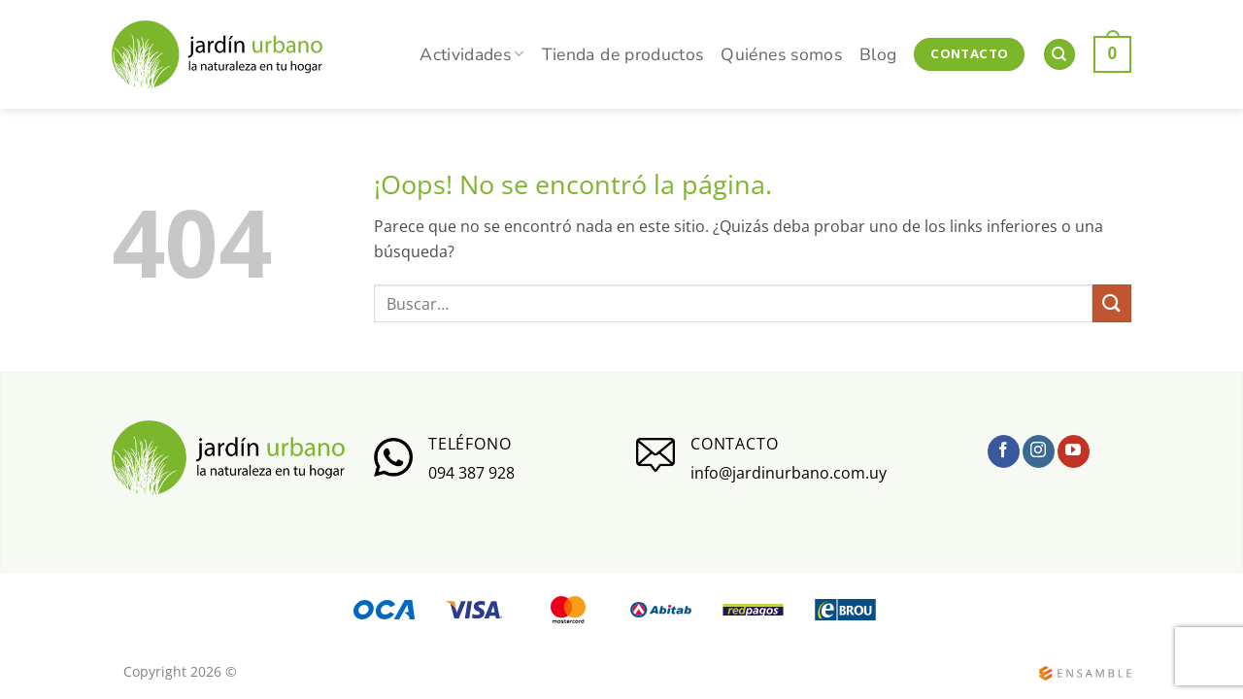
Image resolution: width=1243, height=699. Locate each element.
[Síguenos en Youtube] (1074, 451)
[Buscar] (1059, 55)
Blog (877, 54)
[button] (1112, 53)
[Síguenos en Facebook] (1004, 451)
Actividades (471, 54)
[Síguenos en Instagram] (1039, 451)
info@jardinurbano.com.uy (788, 472)
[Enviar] (1111, 303)
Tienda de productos (623, 54)
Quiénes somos (781, 54)
